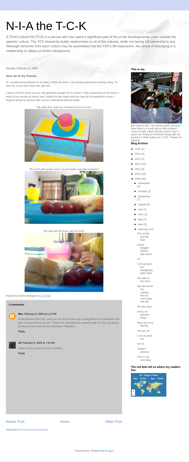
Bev (20, 313)
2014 (138, 153)
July (140, 209)
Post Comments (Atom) (35, 429)
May (141, 219)
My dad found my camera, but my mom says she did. (145, 294)
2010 (138, 173)
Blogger (109, 450)
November (144, 183)
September (144, 196)
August (142, 204)
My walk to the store (143, 280)
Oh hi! (140, 343)
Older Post (113, 422)
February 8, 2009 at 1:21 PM (40, 313)
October (143, 191)
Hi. (138, 258)
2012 (138, 163)
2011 (138, 169)
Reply (21, 331)
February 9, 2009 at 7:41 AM (39, 342)
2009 (138, 178)
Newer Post (15, 422)
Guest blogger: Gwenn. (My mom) (144, 249)
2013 (138, 158)
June (141, 214)
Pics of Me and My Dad (143, 236)
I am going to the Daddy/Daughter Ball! (145, 268)
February (143, 229)
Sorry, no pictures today (143, 314)
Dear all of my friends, (145, 324)
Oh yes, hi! (143, 330)
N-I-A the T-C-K (46, 25)
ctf (19, 342)
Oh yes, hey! (144, 306)
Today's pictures (143, 350)
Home (65, 422)
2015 (138, 148)
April (141, 224)
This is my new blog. (144, 358)
